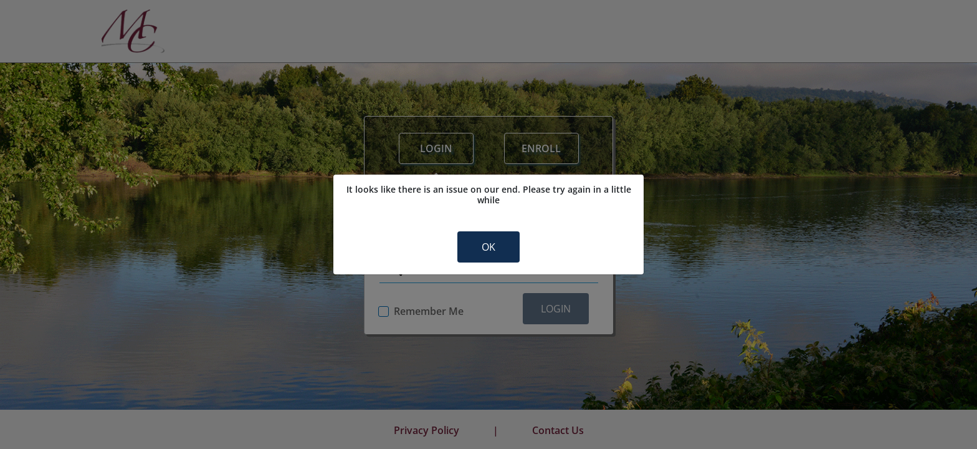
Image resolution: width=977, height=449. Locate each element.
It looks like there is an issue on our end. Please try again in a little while (488, 195)
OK (488, 247)
